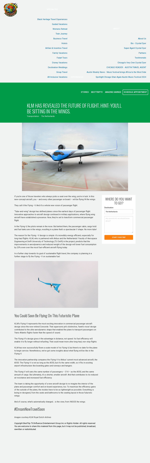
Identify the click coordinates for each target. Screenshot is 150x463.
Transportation (33, 116)
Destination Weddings (57, 67)
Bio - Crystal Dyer (138, 43)
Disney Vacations (59, 62)
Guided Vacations (59, 24)
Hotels (64, 43)
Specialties (52, 9)
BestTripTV (97, 92)
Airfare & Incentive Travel (56, 48)
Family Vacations (59, 53)
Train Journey (61, 34)
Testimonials (140, 58)
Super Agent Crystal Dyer (135, 48)
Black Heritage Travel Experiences (52, 19)
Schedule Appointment (135, 92)
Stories (85, 92)
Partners (142, 53)
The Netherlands (48, 116)
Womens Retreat (60, 29)
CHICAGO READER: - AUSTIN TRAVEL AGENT (126, 67)
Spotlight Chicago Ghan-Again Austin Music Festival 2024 (121, 77)
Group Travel (61, 72)
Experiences (77, 77)
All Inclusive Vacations (57, 77)
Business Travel (60, 38)
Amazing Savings (113, 92)
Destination (108, 208)
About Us (142, 38)
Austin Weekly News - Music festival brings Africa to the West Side (116, 72)
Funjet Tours (62, 58)
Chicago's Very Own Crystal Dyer (132, 62)
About (116, 29)
